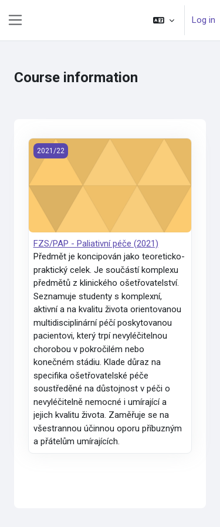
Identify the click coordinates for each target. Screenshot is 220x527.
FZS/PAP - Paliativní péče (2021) (95, 243)
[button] (163, 20)
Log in (203, 20)
